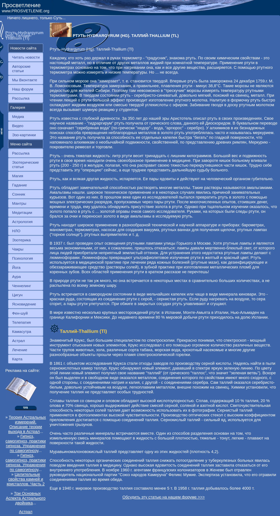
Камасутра (21, 331)
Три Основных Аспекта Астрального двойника (26, 498)
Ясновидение (24, 304)
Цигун (17, 295)
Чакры (17, 249)
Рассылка (21, 98)
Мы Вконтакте (24, 80)
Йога (16, 267)
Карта (17, 359)
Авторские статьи (21, 68)
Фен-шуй (20, 313)
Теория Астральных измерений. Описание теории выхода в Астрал (27, 424)
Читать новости (26, 57)
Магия (17, 176)
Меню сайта (21, 144)
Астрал (18, 341)
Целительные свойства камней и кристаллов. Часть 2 (26, 479)
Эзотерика (21, 240)
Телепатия (21, 322)
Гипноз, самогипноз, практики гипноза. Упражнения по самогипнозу (25, 443)
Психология (22, 258)
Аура (16, 276)
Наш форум (22, 89)
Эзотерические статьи (25, 164)
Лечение (19, 350)
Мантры (19, 203)
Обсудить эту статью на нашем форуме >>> (163, 497)
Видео (17, 126)
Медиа (18, 116)
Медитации (22, 212)
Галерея (17, 107)
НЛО (16, 231)
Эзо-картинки (24, 135)
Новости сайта (23, 48)
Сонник (18, 194)
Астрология (22, 222)
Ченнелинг (21, 286)
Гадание (19, 185)
